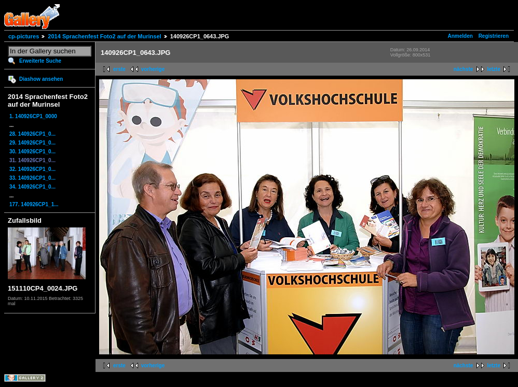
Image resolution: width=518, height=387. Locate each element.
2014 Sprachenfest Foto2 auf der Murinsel (104, 36)
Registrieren (494, 36)
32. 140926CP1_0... (32, 169)
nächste (463, 69)
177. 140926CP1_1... (34, 204)
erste (119, 69)
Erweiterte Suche (40, 61)
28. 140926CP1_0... (32, 134)
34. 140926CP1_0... (32, 187)
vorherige (153, 69)
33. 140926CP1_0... (32, 178)
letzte (493, 69)
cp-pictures (23, 36)
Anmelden (460, 36)
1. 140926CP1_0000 (33, 116)
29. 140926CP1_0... (32, 143)
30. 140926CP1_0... (32, 151)
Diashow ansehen (41, 79)
